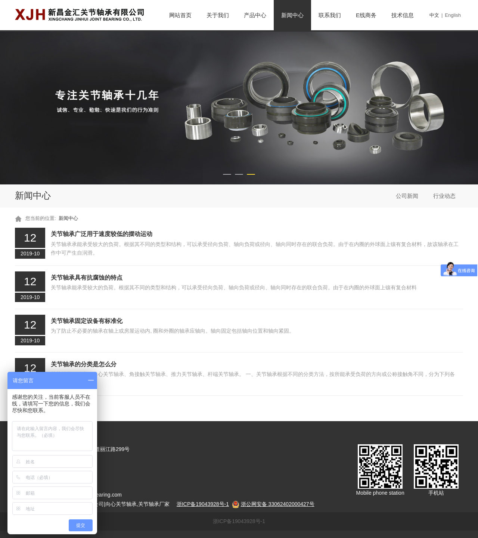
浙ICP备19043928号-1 (239, 521)
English (453, 15)
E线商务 (366, 15)
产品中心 (255, 15)
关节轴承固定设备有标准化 (86, 320)
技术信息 (402, 15)
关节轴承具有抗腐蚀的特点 (86, 277)
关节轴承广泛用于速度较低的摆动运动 (101, 233)
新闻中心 (292, 15)
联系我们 (330, 15)
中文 (434, 15)
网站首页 (180, 15)
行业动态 (444, 196)
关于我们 (218, 15)
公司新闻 (407, 196)
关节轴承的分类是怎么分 (84, 364)
